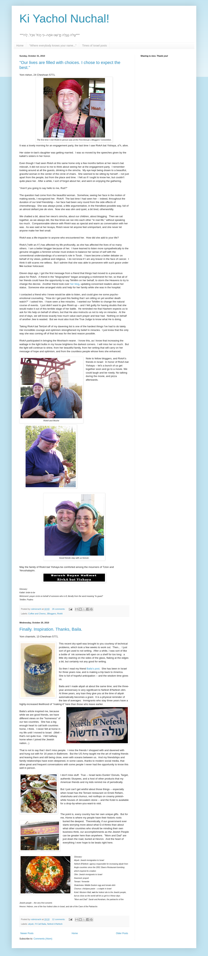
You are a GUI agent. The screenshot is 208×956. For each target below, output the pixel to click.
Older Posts (122, 933)
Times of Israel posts (94, 45)
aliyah (31, 924)
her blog (74, 283)
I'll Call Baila (40, 924)
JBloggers (51, 613)
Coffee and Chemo (37, 613)
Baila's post (93, 668)
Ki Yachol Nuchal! (64, 18)
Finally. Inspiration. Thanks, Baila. (50, 629)
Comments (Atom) (42, 938)
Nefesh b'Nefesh (55, 924)
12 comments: (59, 919)
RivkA (59, 613)
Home (19, 45)
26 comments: (59, 609)
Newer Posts (26, 933)
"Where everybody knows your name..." (52, 45)
